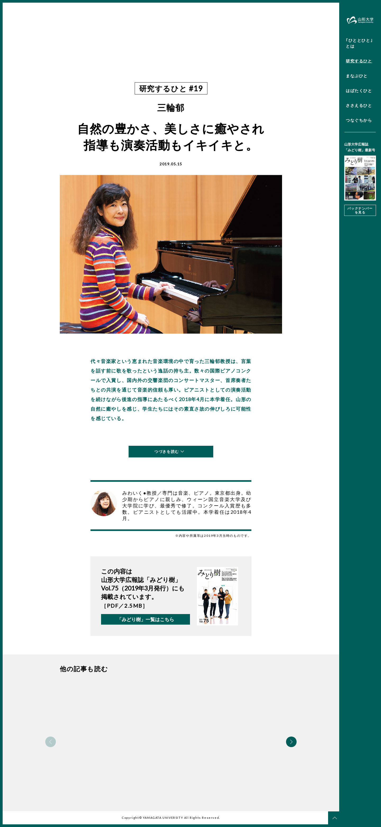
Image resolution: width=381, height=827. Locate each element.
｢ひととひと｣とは (359, 43)
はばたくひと (359, 90)
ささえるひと (359, 105)
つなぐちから (359, 120)
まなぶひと (357, 75)
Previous (50, 742)
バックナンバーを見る (360, 210)
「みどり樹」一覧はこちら (145, 619)
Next (291, 742)
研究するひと (359, 60)
